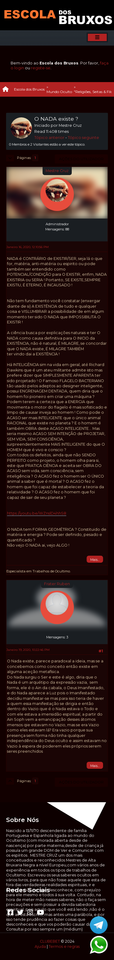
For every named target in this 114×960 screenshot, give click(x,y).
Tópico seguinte (83, 137)
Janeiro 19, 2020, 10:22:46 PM (28, 650)
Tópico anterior (49, 137)
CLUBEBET (50, 941)
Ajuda (40, 946)
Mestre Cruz (57, 170)
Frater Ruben (57, 584)
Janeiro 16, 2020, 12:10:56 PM (27, 247)
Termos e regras (64, 946)
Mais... (94, 560)
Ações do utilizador (81, 159)
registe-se (40, 68)
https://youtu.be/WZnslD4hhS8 (36, 513)
